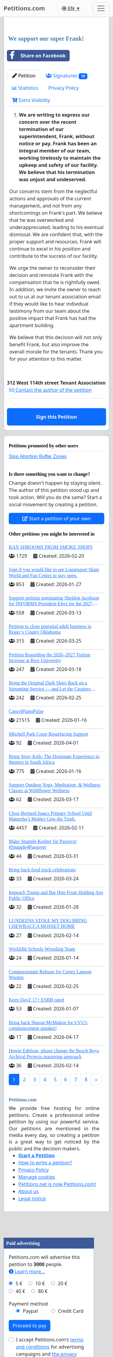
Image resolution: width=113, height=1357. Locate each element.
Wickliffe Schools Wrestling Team (42, 949)
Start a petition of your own (56, 518)
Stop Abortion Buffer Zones (38, 456)
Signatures (66, 75)
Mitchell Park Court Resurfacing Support (48, 734)
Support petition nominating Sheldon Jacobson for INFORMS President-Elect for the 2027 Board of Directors (54, 603)
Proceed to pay (29, 1325)
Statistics (25, 88)
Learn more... (27, 1271)
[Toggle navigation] (101, 8)
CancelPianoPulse (26, 711)
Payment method (28, 1303)
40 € (20, 1291)
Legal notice (32, 1198)
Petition (24, 75)
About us (28, 1191)
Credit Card (70, 1311)
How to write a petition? (45, 1162)
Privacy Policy (64, 88)
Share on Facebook (36, 55)
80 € (43, 1291)
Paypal (30, 1311)
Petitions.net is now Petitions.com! (57, 1184)
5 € (19, 1283)
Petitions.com (24, 8)
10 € (40, 1283)
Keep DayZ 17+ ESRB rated (36, 999)
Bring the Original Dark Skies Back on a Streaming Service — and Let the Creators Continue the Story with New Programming (51, 688)
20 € (62, 1283)
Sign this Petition (56, 417)
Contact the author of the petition (50, 390)
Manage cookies (36, 1177)
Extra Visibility (31, 100)
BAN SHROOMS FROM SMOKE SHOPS (51, 547)
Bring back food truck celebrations (42, 869)
